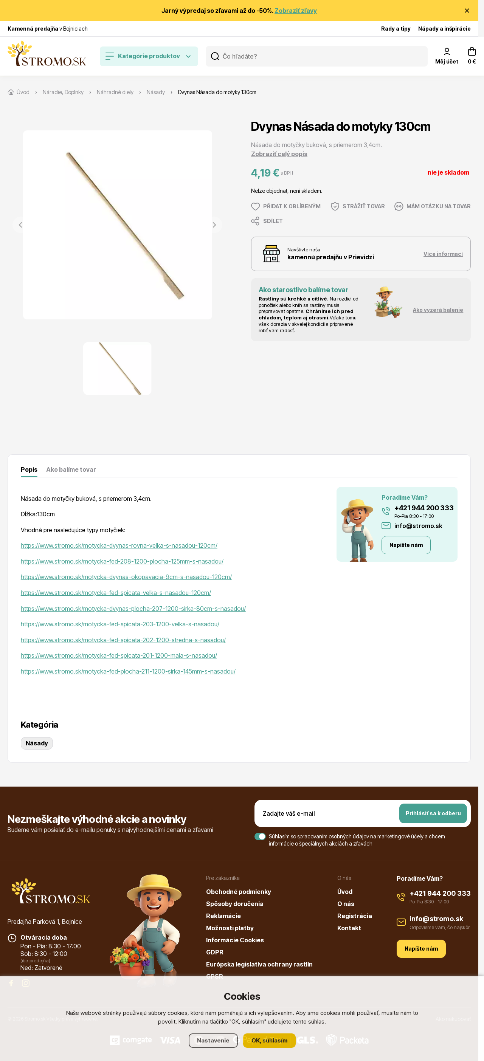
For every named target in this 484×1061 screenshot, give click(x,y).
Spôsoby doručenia (235, 904)
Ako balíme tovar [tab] (71, 469)
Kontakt (349, 928)
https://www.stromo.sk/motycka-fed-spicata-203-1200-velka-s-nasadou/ (120, 624)
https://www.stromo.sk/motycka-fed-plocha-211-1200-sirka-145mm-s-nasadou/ (128, 671)
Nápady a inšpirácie (444, 28)
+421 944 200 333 (423, 508)
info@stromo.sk (418, 526)
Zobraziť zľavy (296, 10)
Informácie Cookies (235, 940)
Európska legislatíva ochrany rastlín (259, 964)
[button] (117, 368)
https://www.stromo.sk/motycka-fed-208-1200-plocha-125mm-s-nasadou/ (122, 561)
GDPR (214, 952)
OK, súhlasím (269, 1040)
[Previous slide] (20, 225)
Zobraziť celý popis (279, 154)
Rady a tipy (396, 28)
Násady (37, 743)
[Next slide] (214, 225)
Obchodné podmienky (238, 891)
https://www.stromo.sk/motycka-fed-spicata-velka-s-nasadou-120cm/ (116, 592)
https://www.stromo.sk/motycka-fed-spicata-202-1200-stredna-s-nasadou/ (123, 640)
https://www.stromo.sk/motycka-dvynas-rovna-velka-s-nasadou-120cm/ (119, 545)
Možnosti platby (230, 928)
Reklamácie (223, 916)
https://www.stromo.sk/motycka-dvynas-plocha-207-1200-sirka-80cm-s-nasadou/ (133, 608)
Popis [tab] (29, 469)
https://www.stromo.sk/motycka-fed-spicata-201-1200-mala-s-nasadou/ (119, 655)
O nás (345, 904)
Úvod (344, 891)
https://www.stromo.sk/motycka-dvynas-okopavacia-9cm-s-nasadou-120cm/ (126, 577)
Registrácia (354, 916)
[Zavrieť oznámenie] (467, 10)
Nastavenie (213, 1040)
